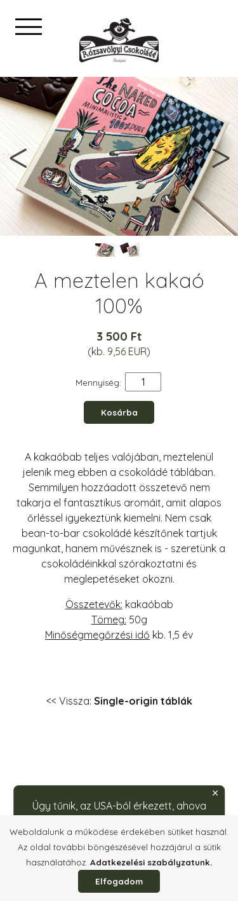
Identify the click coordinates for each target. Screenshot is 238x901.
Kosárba (119, 412)
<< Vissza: (119, 700)
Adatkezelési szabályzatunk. (151, 862)
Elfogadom (119, 881)
